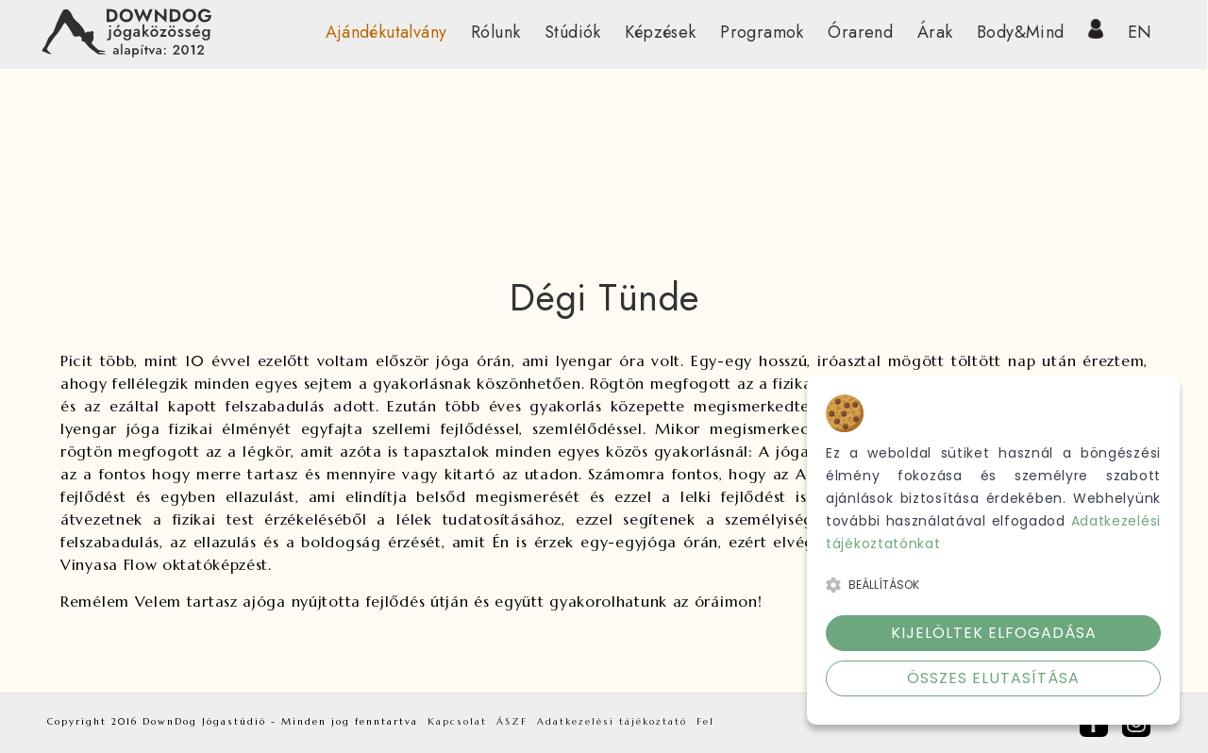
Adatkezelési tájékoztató (612, 721)
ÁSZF (512, 721)
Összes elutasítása (993, 678)
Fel (705, 721)
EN (1140, 32)
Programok (762, 32)
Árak (935, 32)
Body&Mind (1021, 32)
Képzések (660, 32)
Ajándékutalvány (386, 32)
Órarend (860, 32)
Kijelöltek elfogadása (994, 633)
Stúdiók (573, 32)
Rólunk (495, 32)
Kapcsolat (457, 721)
